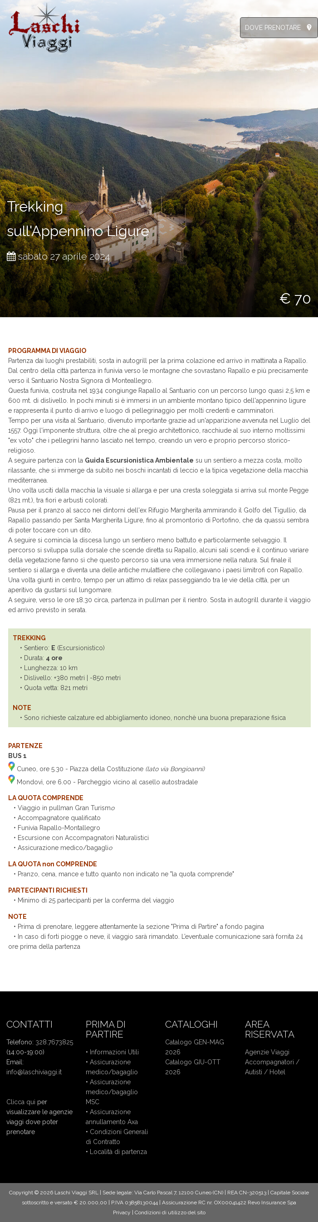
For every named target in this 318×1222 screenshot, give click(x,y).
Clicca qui (20, 1102)
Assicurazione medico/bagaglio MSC (112, 1092)
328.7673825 (54, 1042)
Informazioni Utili (114, 1052)
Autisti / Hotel (265, 1072)
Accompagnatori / (272, 1062)
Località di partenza (118, 1151)
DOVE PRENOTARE (273, 27)
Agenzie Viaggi (267, 1052)
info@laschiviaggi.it (34, 1072)
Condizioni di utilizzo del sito (170, 1212)
